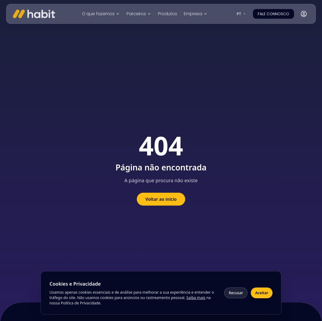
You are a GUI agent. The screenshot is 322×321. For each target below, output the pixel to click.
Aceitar (261, 295)
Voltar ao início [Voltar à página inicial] (161, 199)
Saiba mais (196, 300)
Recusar (236, 295)
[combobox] (242, 13)
